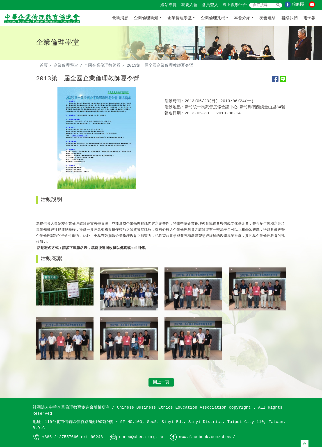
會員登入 (210, 5)
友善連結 (267, 18)
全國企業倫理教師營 (102, 65)
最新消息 (120, 18)
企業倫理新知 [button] (146, 18)
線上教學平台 (235, 5)
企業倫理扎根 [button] (213, 18)
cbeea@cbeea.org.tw (141, 437)
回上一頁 (161, 383)
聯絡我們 (289, 18)
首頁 (44, 65)
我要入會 (189, 5)
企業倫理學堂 (66, 65)
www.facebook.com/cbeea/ (207, 437)
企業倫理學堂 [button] (179, 18)
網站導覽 (168, 5)
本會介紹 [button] (242, 18)
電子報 (309, 18)
